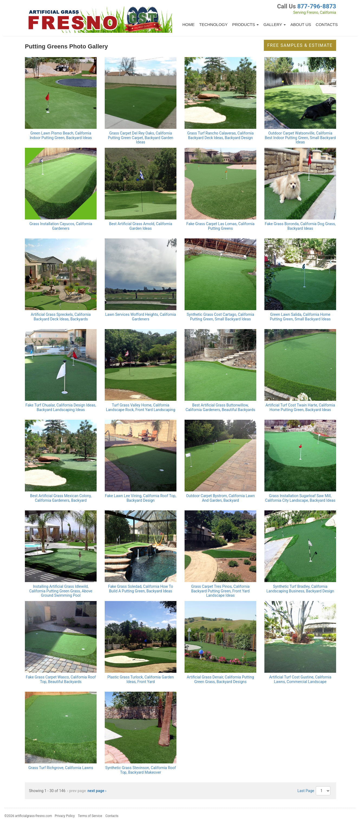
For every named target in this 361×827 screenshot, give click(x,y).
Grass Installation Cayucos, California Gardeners (60, 226)
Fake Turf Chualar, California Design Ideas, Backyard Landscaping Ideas (60, 407)
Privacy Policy (65, 816)
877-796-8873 (316, 6)
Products (245, 24)
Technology (213, 24)
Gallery (274, 24)
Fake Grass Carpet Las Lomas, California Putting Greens (220, 226)
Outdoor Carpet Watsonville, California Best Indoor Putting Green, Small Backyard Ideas (300, 138)
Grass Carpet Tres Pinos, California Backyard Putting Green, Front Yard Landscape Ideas (220, 591)
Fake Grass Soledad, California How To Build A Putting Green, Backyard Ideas (140, 588)
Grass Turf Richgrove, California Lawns (60, 768)
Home (188, 24)
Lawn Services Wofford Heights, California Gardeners (140, 316)
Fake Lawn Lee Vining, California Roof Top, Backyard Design (140, 498)
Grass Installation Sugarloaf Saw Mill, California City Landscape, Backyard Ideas (300, 498)
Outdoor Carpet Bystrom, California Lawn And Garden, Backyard (220, 498)
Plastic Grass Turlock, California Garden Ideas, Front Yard (140, 679)
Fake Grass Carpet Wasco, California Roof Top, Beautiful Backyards (61, 679)
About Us (300, 24)
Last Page (305, 791)
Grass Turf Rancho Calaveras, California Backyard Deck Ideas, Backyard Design (220, 135)
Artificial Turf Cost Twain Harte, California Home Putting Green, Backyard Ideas (300, 407)
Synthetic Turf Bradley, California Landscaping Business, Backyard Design (300, 588)
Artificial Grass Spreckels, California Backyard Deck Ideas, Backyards (61, 316)
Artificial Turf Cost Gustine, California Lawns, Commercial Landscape (300, 679)
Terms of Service (90, 816)
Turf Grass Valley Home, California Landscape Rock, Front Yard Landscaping (140, 407)
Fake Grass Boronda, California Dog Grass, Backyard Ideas (300, 226)
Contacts (327, 24)
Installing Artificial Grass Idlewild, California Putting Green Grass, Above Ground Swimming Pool (60, 591)
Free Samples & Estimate (300, 45)
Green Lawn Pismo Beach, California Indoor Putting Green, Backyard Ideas (61, 135)
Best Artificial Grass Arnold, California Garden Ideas (140, 226)
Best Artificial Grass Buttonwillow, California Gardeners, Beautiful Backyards (220, 407)
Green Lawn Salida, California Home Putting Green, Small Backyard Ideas (300, 316)
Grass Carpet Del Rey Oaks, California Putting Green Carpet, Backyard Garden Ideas (140, 138)
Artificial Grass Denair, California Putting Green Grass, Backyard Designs (220, 679)
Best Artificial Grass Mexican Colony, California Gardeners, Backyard (60, 498)
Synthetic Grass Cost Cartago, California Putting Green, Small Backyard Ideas (220, 316)
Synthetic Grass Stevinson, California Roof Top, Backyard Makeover (140, 770)
